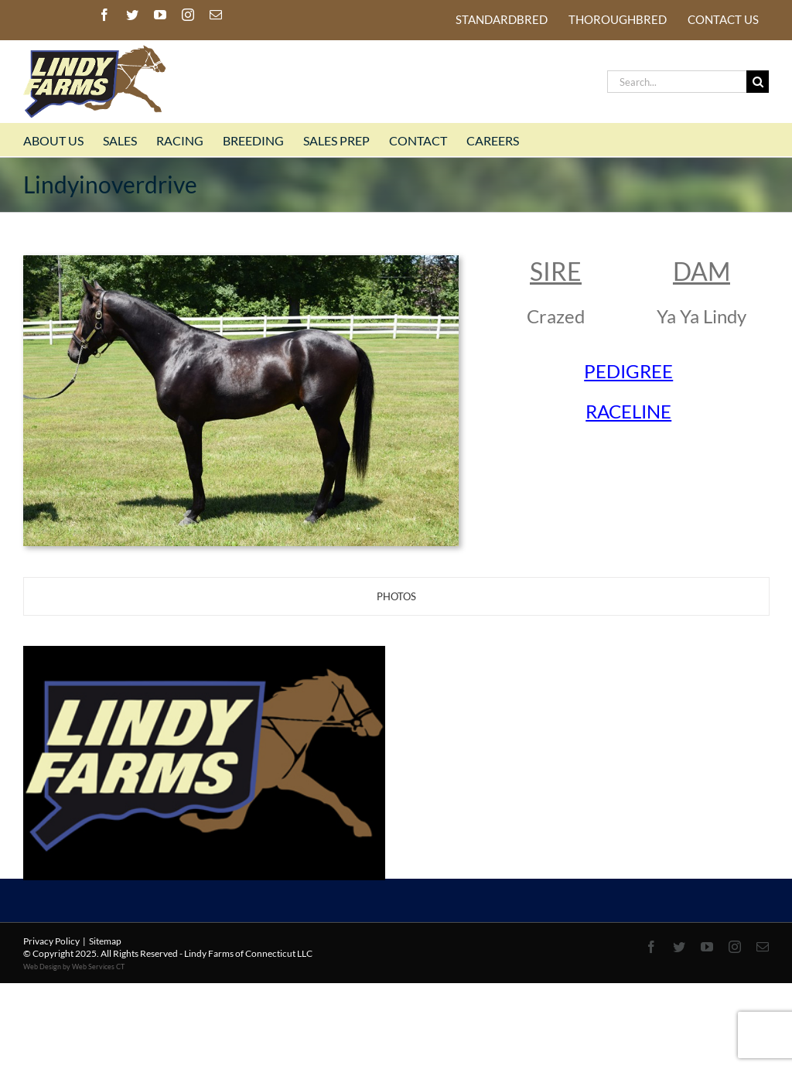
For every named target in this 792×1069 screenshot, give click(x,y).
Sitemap (105, 941)
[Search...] (676, 81)
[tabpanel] (396, 707)
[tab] (396, 596)
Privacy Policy (51, 941)
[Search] (757, 81)
